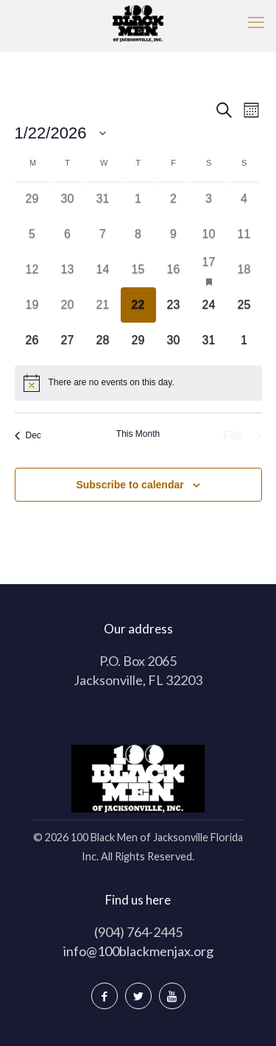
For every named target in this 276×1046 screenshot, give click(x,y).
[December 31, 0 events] (103, 199)
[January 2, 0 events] (173, 199)
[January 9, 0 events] (173, 234)
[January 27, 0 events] (67, 340)
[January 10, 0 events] (209, 234)
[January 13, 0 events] (67, 269)
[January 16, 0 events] (173, 269)
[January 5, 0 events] (32, 234)
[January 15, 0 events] (138, 269)
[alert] (138, 383)
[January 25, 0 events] (244, 305)
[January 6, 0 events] (67, 234)
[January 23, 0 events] (173, 305)
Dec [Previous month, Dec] (28, 435)
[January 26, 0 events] (32, 340)
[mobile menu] (256, 22)
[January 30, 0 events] (173, 340)
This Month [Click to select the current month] (138, 434)
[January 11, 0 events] (244, 234)
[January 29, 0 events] (138, 340)
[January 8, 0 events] (138, 234)
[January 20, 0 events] (67, 305)
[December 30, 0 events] (67, 199)
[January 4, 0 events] (244, 199)
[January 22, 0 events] (138, 305)
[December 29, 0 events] (32, 199)
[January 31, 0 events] (209, 340)
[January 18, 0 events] (244, 269)
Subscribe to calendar (129, 485)
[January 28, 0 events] (103, 340)
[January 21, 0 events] (103, 305)
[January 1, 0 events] (138, 199)
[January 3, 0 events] (209, 199)
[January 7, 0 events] (103, 234)
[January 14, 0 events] (103, 269)
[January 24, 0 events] (209, 305)
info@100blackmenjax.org (138, 951)
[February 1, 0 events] (244, 340)
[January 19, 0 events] (32, 305)
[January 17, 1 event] (209, 269)
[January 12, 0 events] (32, 269)
